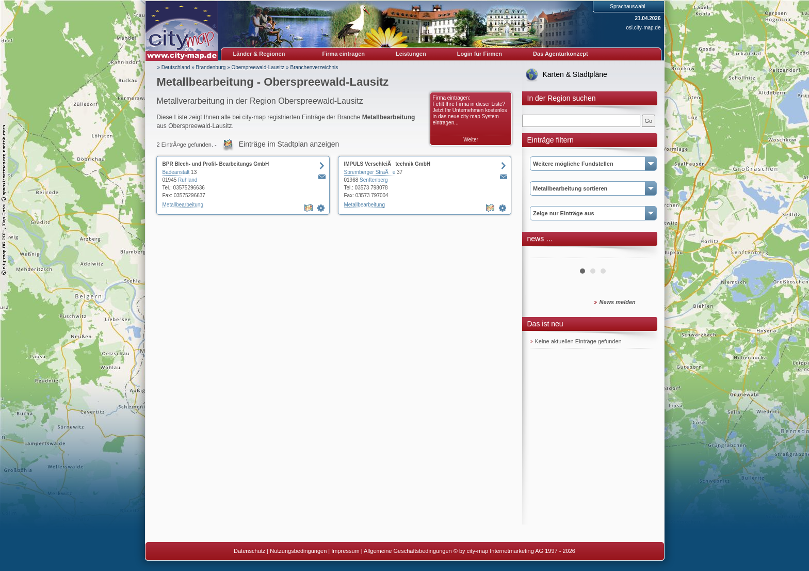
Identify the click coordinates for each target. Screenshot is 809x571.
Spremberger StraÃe (370, 172)
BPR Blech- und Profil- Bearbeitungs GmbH (216, 164)
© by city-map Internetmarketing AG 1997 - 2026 (514, 551)
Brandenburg (211, 67)
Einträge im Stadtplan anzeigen (289, 144)
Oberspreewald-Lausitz (258, 67)
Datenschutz (249, 551)
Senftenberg (374, 180)
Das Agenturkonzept (560, 54)
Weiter (470, 139)
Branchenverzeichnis (314, 67)
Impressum (345, 551)
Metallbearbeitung (183, 205)
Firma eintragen (343, 54)
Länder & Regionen (259, 54)
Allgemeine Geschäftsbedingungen (408, 551)
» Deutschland (173, 67)
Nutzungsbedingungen (298, 551)
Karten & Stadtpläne (575, 74)
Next (643, 254)
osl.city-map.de (643, 27)
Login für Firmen (479, 54)
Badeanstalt (176, 172)
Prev (543, 254)
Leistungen (411, 54)
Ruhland (187, 180)
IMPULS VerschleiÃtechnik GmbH (387, 164)
